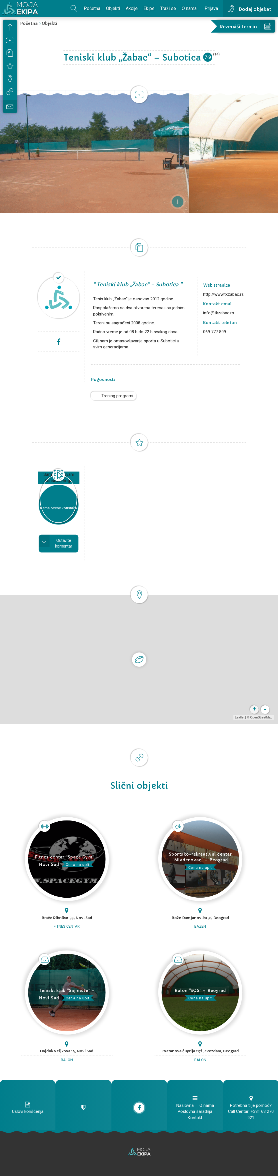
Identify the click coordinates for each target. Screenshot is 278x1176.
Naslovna (185, 1105)
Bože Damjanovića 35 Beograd (200, 917)
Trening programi (117, 395)
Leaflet (239, 717)
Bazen (200, 926)
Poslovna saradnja (195, 1111)
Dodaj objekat (255, 9)
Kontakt (195, 1117)
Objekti (113, 8)
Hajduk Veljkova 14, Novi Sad (66, 1051)
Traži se (168, 8)
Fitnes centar (67, 926)
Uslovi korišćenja (27, 1111)
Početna (92, 8)
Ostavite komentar (63, 543)
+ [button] (254, 709)
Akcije (132, 8)
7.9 (208, 56)
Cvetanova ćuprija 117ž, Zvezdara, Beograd (200, 1051)
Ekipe (149, 8)
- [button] (265, 709)
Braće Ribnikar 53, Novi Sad (66, 917)
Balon (67, 1060)
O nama (189, 8)
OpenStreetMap (261, 717)
